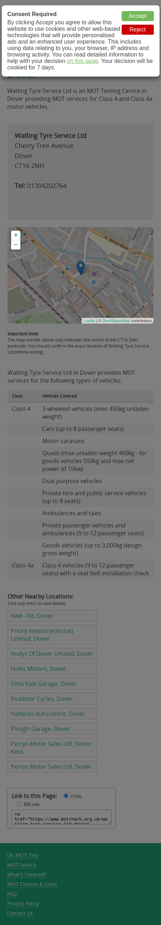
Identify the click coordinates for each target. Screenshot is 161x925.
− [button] (16, 245)
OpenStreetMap (116, 321)
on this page (82, 61)
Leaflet (89, 321)
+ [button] (16, 235)
